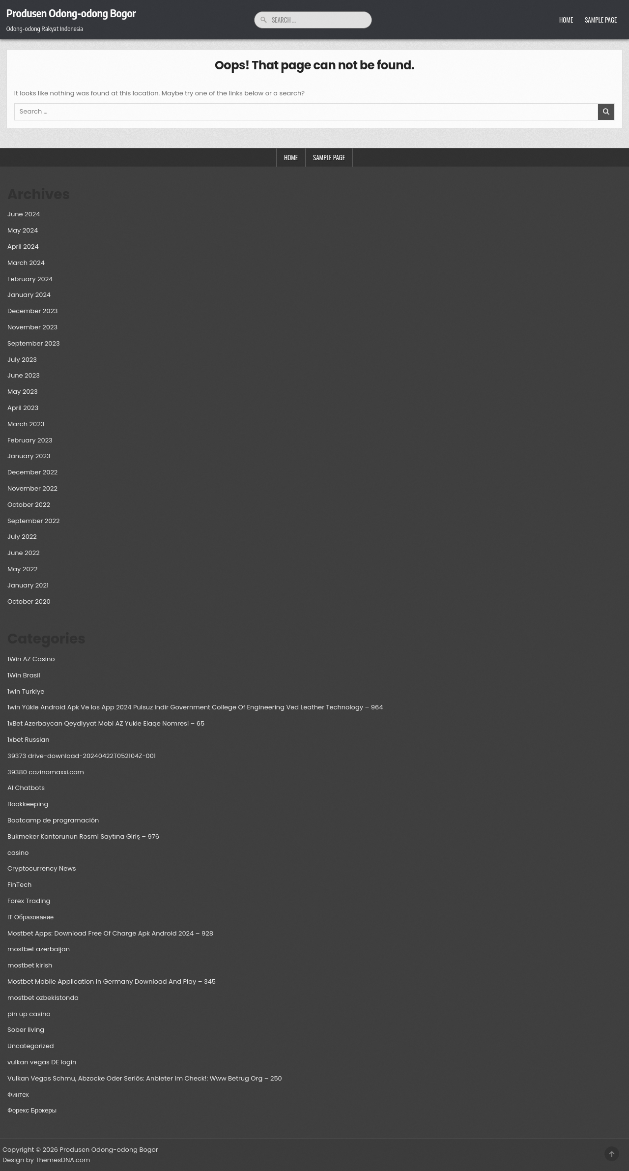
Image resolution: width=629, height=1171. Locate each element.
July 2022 (22, 536)
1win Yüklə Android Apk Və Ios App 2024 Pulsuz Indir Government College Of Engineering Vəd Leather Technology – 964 (195, 707)
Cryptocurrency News (41, 868)
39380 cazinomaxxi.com (45, 772)
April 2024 (23, 246)
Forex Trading (28, 901)
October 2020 (29, 601)
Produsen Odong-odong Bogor (71, 13)
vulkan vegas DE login (41, 1062)
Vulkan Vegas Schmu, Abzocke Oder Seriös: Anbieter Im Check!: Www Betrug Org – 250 (144, 1078)
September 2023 (33, 343)
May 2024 (22, 230)
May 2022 (22, 569)
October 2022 (28, 504)
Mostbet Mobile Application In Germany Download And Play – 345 (111, 981)
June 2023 (23, 375)
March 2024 (26, 262)
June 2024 (23, 214)
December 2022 (32, 472)
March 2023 (25, 424)
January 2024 (29, 294)
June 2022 (23, 552)
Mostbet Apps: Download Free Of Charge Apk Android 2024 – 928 (110, 933)
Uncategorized (30, 1046)
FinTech (19, 884)
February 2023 (30, 440)
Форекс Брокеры (32, 1110)
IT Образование (30, 917)
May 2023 (22, 391)
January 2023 (29, 456)
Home (566, 20)
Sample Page (601, 20)
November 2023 (32, 327)
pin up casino (29, 1014)
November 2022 (32, 488)
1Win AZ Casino (31, 659)
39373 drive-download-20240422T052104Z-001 (81, 756)
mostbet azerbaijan (38, 949)
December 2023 (32, 311)
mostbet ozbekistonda (43, 997)
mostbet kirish (29, 965)
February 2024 (30, 279)
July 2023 (22, 359)
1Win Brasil (23, 675)
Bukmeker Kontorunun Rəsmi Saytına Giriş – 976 (83, 836)
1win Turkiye (25, 691)
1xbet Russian (28, 739)
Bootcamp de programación (53, 820)
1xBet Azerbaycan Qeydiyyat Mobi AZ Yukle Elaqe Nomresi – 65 (105, 723)
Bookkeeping (27, 804)
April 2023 (22, 407)
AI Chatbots (26, 787)
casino (18, 852)
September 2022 (33, 521)
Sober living (25, 1029)
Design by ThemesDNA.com (46, 1160)
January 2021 (28, 585)
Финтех (18, 1094)
